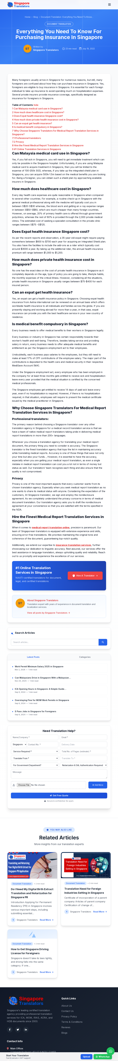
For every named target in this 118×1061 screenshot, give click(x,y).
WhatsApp (103, 1056)
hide (36, 105)
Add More (97, 785)
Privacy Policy (69, 1016)
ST (27, 48)
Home (27, 17)
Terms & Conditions (71, 1021)
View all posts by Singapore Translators (48, 613)
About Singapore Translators (42, 600)
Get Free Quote (59, 795)
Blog (35, 17)
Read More (47, 920)
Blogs (64, 1032)
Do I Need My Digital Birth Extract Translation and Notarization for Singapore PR (32, 893)
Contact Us (67, 1011)
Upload (86, 1056)
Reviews (65, 1027)
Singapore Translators (46, 50)
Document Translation (51, 17)
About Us (66, 1005)
